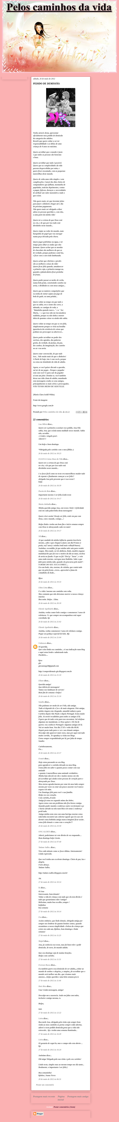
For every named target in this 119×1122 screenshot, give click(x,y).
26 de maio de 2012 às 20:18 (49, 603)
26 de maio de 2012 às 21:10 (49, 675)
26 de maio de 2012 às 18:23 (49, 453)
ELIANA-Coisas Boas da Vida (50, 459)
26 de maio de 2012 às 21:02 (49, 622)
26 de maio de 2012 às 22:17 (49, 753)
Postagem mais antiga (77, 1096)
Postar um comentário (45, 1085)
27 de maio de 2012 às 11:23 (49, 935)
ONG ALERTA (44, 832)
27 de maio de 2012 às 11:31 (49, 959)
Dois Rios (42, 986)
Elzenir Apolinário (45, 609)
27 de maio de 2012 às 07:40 (49, 842)
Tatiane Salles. (44, 847)
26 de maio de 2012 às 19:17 (49, 499)
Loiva (40, 1018)
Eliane (41, 681)
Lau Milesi (42, 424)
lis (39, 888)
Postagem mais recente (44, 1096)
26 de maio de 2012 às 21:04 (49, 637)
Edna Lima (42, 588)
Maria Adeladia (44, 504)
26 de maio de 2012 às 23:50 (49, 826)
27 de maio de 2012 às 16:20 (49, 1034)
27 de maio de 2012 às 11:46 (49, 981)
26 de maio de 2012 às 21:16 (49, 696)
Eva (40, 917)
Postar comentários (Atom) (64, 1107)
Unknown (42, 643)
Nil (39, 536)
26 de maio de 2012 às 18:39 (49, 486)
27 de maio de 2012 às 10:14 (49, 882)
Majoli (41, 941)
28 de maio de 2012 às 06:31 (49, 1079)
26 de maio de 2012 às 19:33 (49, 582)
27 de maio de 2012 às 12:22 (49, 1013)
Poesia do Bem (44, 491)
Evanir (41, 759)
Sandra (41, 702)
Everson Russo (44, 965)
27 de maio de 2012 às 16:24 (49, 1050)
